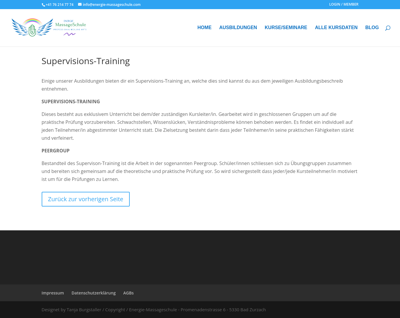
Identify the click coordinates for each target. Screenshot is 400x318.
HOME (205, 28)
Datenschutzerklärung (94, 293)
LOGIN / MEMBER (344, 5)
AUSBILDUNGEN (238, 28)
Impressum (53, 293)
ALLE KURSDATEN (336, 28)
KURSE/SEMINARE (286, 28)
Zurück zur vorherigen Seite (86, 199)
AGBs (128, 293)
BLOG (372, 28)
